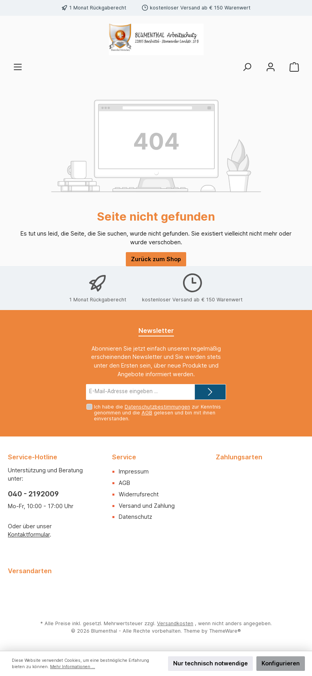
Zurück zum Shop (156, 259)
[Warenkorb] (294, 67)
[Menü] (18, 67)
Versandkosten (175, 623)
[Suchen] (247, 67)
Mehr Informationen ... (72, 666)
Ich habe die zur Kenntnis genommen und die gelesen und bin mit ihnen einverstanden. (157, 413)
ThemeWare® (225, 631)
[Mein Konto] (270, 67)
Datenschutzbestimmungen (157, 407)
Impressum (134, 471)
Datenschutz (135, 516)
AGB (147, 413)
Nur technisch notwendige (210, 663)
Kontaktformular (29, 534)
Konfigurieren (281, 663)
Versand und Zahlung (147, 505)
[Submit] (210, 392)
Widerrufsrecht (139, 494)
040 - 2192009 (33, 494)
